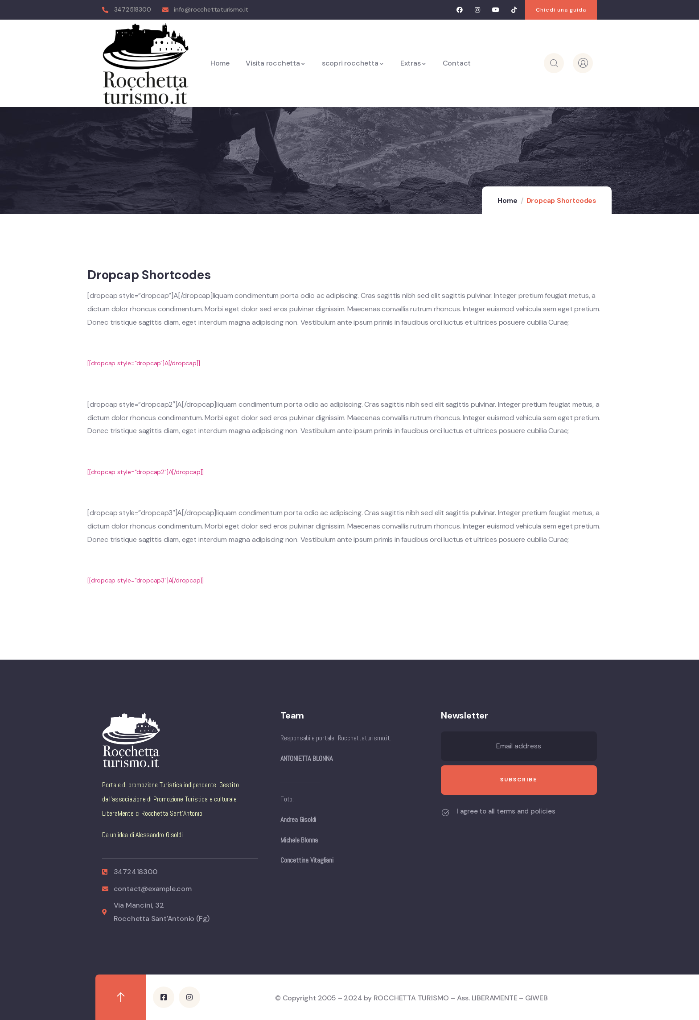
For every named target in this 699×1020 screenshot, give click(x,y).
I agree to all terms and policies (505, 811)
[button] (561, 10)
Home (507, 200)
